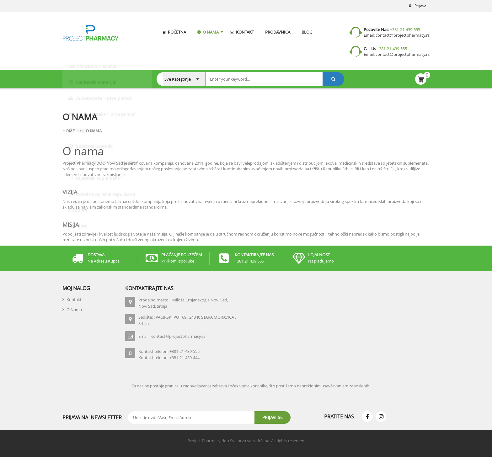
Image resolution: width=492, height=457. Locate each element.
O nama (83, 151)
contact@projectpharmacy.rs (402, 35)
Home (68, 131)
